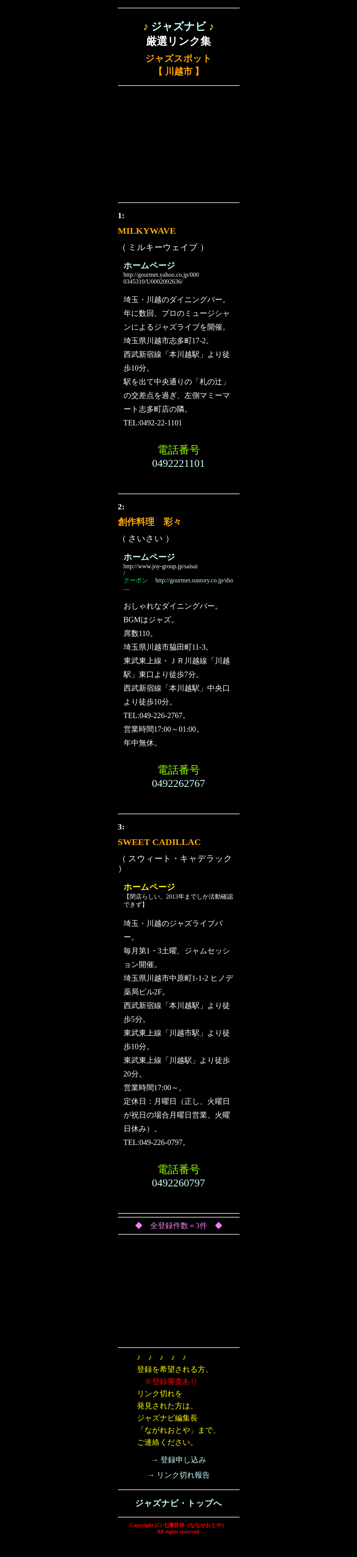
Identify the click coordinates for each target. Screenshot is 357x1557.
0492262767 (178, 783)
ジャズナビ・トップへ (178, 1503)
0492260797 (178, 1183)
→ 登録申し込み (178, 1460)
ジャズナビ (178, 26)
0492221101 (178, 463)
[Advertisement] (179, 145)
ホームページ (149, 265)
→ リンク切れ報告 (178, 1475)
